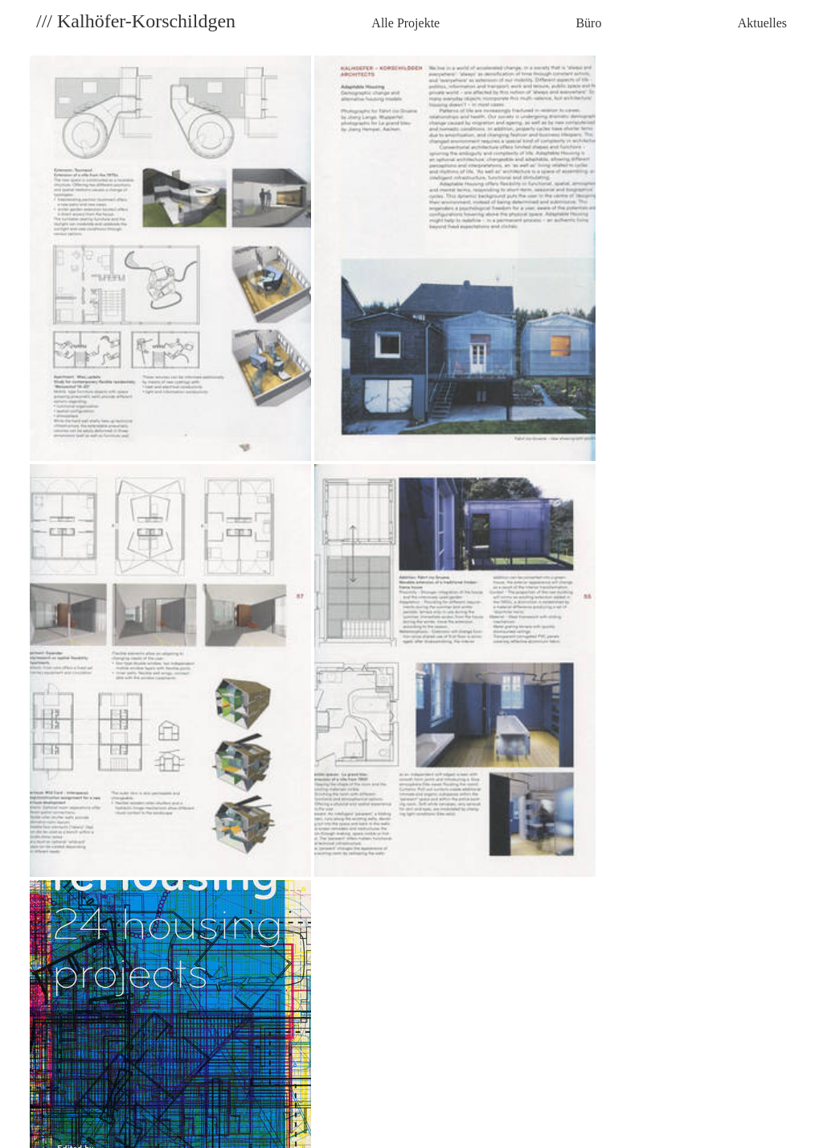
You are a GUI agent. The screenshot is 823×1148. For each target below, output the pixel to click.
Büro (588, 23)
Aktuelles (762, 23)
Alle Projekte (405, 23)
